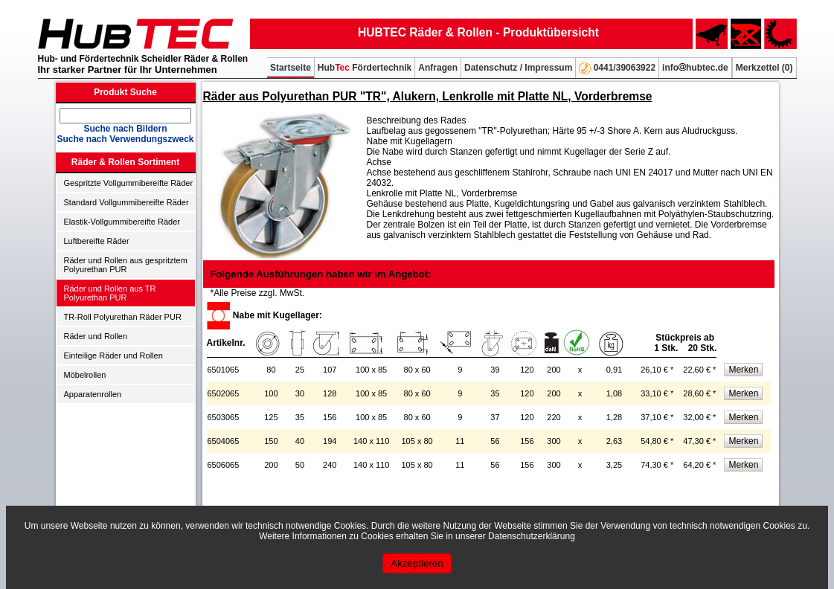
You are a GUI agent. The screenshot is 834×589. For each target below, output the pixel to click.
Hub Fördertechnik (364, 67)
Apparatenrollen (93, 394)
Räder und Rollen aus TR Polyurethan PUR (110, 293)
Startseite (290, 67)
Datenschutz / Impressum (518, 67)
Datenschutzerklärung (531, 536)
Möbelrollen (85, 374)
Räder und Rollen (96, 336)
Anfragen (438, 67)
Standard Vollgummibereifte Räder (126, 202)
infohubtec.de (695, 67)
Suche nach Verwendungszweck (125, 139)
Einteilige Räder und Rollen (113, 355)
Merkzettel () (764, 67)
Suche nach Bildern (125, 128)
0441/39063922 (617, 68)
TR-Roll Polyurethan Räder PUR (123, 316)
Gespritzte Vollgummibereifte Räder (128, 182)
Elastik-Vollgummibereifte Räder (122, 221)
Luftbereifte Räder (96, 240)
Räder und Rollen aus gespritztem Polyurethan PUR (125, 265)
